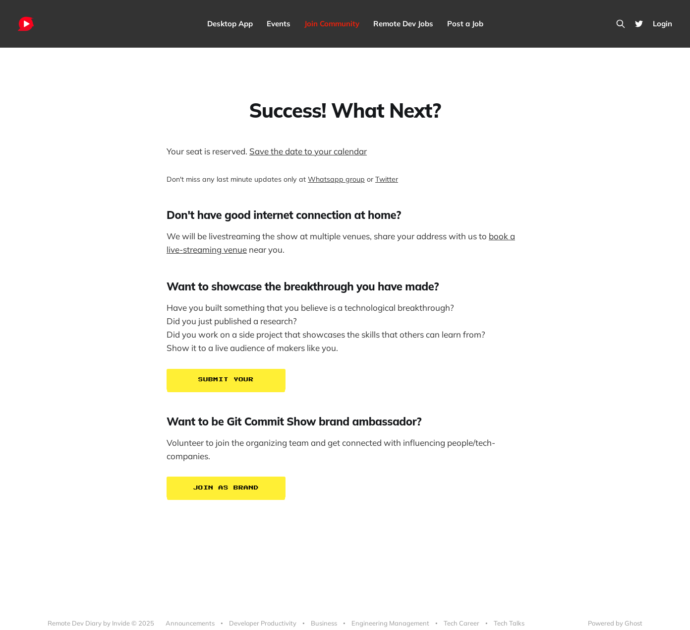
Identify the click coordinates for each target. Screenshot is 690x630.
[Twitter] (639, 24)
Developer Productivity (262, 623)
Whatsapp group (336, 179)
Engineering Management (390, 623)
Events (278, 23)
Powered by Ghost (615, 623)
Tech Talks (509, 623)
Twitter (386, 179)
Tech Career (461, 623)
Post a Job (465, 23)
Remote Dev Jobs (403, 23)
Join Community (331, 23)
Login (662, 23)
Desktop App (230, 23)
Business (324, 623)
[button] (345, 380)
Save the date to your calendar (308, 151)
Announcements (190, 623)
